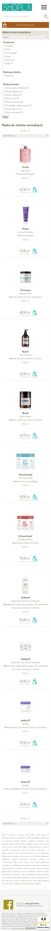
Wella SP (25, 724)
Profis (25, 171)
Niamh (25, 355)
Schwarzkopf (25, 478)
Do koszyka (35, 192)
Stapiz (25, 232)
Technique (25, 294)
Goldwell (25, 603)
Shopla (19, 7)
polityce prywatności (18, 928)
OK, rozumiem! (30, 928)
